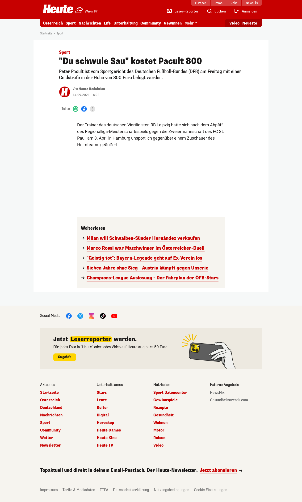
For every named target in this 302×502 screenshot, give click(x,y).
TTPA (104, 489)
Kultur (102, 407)
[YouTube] (114, 315)
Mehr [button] (189, 23)
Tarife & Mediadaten (79, 489)
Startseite (46, 33)
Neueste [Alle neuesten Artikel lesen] (249, 23)
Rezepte (160, 407)
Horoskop (105, 422)
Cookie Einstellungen (210, 489)
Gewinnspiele (165, 400)
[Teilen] (92, 109)
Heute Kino (107, 438)
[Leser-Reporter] (182, 11)
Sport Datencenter (170, 392)
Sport (71, 23)
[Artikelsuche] (216, 11)
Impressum (49, 489)
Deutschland (51, 407)
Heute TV (105, 445)
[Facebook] (84, 109)
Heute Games (109, 430)
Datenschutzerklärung (131, 489)
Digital (103, 415)
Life (107, 23)
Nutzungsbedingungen (171, 489)
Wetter (46, 438)
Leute (102, 400)
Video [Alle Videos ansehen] (234, 23)
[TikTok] (103, 315)
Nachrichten (90, 23)
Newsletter (50, 445)
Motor (158, 430)
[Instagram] (91, 315)
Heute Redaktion (92, 89)
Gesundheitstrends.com (229, 400)
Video (158, 445)
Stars (102, 392)
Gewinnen (173, 23)
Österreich (53, 23)
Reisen (159, 438)
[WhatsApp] (75, 109)
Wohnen (160, 422)
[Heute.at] (58, 8)
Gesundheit (163, 415)
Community (150, 23)
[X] (80, 315)
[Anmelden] (245, 11)
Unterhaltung (125, 23)
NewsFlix (217, 392)
